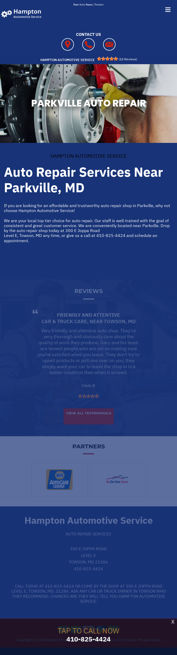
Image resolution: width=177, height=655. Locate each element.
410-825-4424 (110, 235)
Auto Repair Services (88, 541)
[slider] (107, 59)
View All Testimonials (88, 420)
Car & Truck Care (64, 328)
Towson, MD (120, 328)
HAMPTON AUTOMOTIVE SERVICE (88, 156)
